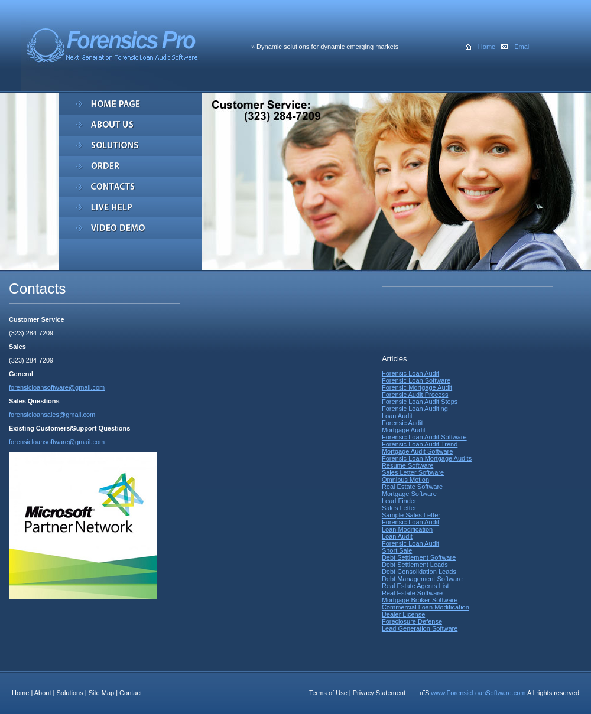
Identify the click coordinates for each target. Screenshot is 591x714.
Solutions (69, 692)
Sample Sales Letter (411, 515)
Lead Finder (399, 500)
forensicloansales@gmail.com (52, 414)
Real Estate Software (412, 486)
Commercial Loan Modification (425, 607)
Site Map (101, 692)
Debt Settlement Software (419, 557)
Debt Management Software (422, 578)
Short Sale (397, 550)
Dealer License (403, 614)
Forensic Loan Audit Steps (419, 401)
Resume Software (407, 465)
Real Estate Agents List (415, 585)
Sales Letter (399, 507)
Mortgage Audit (404, 429)
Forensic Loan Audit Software (424, 437)
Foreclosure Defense (412, 621)
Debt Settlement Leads (415, 564)
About (42, 692)
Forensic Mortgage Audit (417, 387)
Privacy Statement (379, 692)
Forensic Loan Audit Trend (419, 444)
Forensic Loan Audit (410, 373)
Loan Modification (407, 529)
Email (522, 46)
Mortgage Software (409, 493)
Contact (130, 692)
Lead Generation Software (419, 628)
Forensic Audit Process (415, 394)
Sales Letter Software (413, 472)
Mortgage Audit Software (417, 451)
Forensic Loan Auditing (415, 408)
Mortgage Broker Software (419, 600)
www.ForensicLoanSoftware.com (478, 692)
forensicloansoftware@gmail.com (57, 387)
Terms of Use (328, 692)
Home (486, 46)
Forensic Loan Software (416, 380)
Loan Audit (397, 415)
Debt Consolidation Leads (419, 571)
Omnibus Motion (405, 479)
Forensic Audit (402, 422)
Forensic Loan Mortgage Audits (427, 458)
